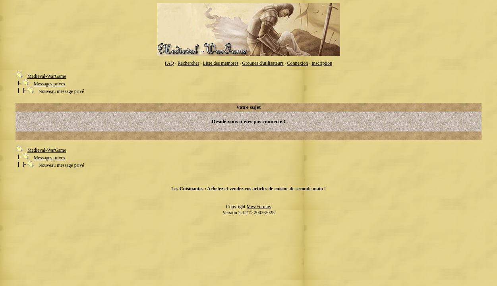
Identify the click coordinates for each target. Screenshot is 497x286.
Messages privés (49, 84)
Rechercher (188, 63)
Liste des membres (220, 63)
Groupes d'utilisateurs (262, 63)
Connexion (297, 63)
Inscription (321, 63)
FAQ (169, 63)
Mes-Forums (259, 206)
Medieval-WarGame (46, 76)
